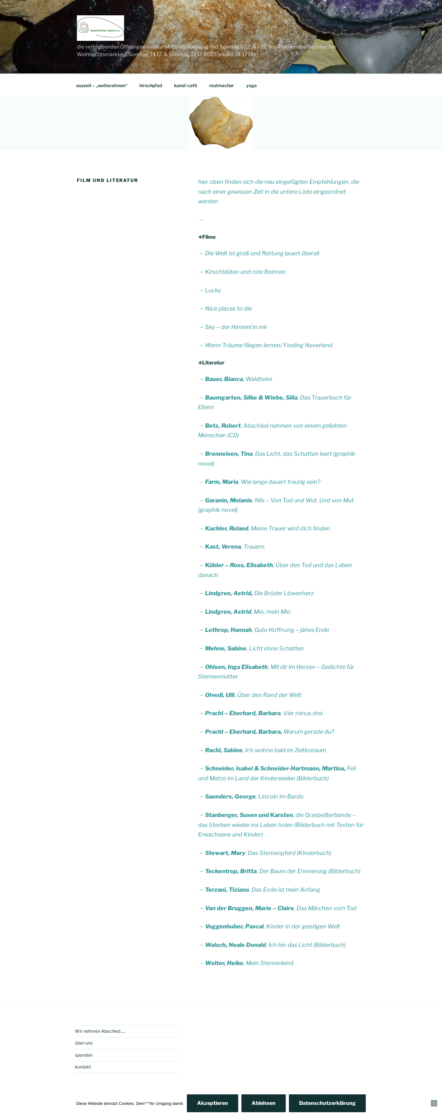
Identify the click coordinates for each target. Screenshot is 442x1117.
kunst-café (185, 85)
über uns (83, 1043)
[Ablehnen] (434, 1103)
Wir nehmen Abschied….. (100, 1031)
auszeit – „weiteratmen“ (101, 85)
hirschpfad (150, 85)
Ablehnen (264, 1103)
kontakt (83, 1066)
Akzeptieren (212, 1103)
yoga (251, 85)
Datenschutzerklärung (327, 1103)
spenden (83, 1055)
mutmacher (221, 85)
